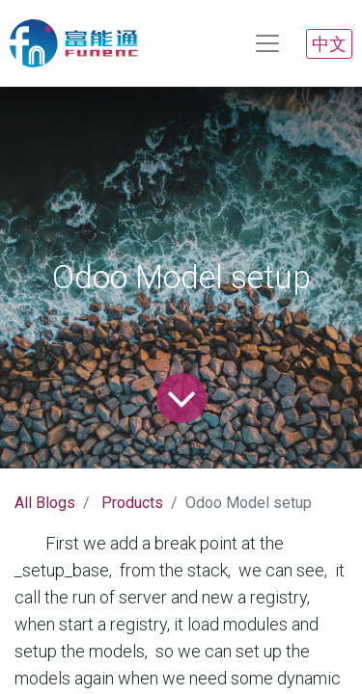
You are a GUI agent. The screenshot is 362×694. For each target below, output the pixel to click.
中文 (329, 44)
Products (132, 503)
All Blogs (44, 503)
